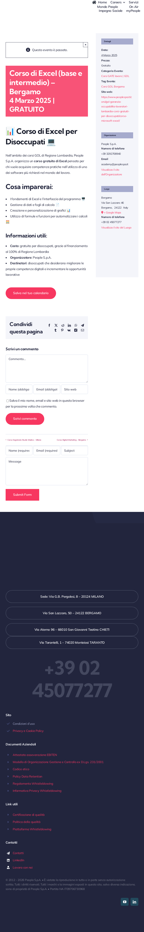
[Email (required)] (46, 450)
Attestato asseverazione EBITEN (35, 755)
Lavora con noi (22, 867)
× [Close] (85, 44)
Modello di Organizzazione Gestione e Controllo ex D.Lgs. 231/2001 (58, 762)
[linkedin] (134, 902)
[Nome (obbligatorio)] (19, 389)
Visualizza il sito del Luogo (116, 227)
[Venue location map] (117, 250)
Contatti (18, 853)
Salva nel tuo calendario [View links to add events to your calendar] (31, 293)
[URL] (74, 389)
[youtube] (125, 902)
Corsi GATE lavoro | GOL (115, 76)
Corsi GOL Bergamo (113, 86)
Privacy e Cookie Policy (28, 731)
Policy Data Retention (27, 776)
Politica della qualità (26, 822)
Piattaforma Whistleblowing (32, 829)
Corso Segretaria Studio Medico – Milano (24, 439)
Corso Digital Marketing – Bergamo (71, 439)
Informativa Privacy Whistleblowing (37, 791)
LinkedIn (18, 860)
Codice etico (21, 769)
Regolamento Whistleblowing (33, 783)
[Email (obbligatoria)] (46, 389)
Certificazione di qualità (29, 815)
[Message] (47, 471)
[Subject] (74, 450)
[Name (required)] (19, 450)
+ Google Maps (112, 212)
